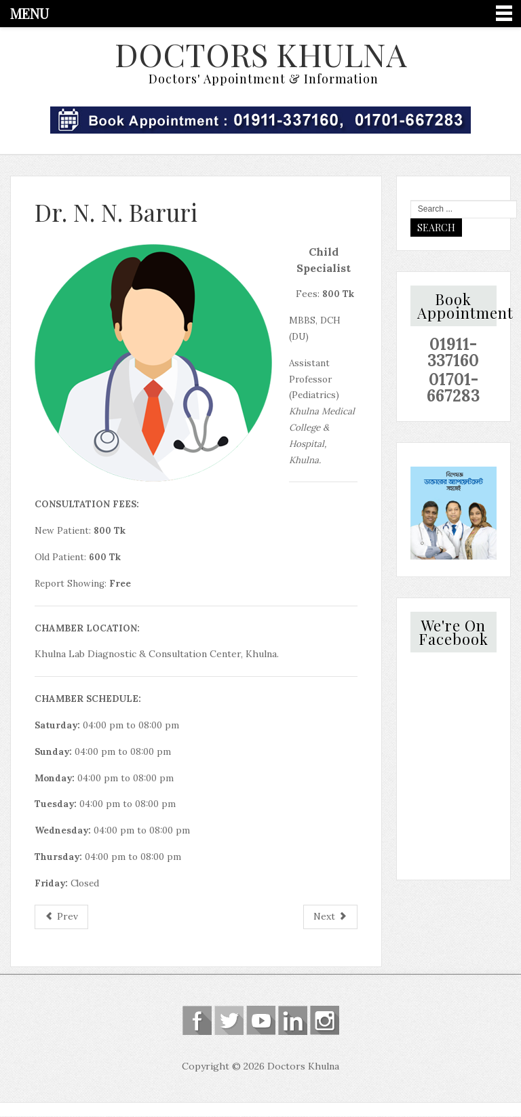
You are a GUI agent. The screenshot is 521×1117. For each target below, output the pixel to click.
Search (436, 228)
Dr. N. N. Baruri (116, 213)
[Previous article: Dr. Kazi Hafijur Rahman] (61, 918)
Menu (29, 13)
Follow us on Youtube (260, 1021)
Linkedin (292, 1021)
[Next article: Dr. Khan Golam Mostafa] (330, 918)
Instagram (324, 1021)
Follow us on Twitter (229, 1021)
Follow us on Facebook (197, 1021)
